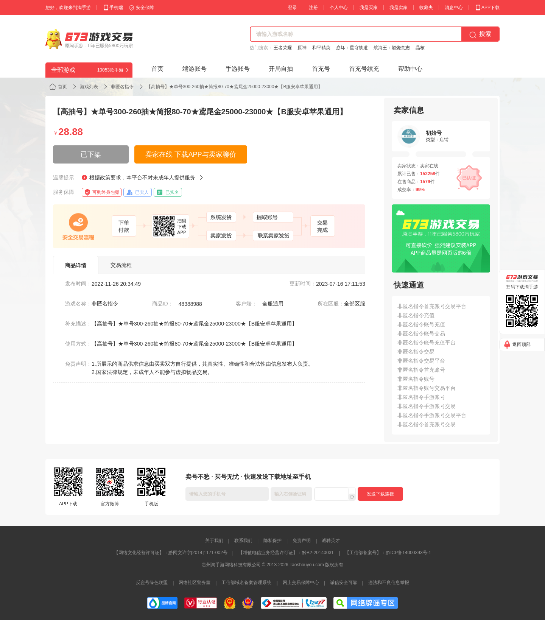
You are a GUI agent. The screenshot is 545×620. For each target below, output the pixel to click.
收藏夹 (426, 7)
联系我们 (243, 540)
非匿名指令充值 (415, 315)
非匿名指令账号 (415, 379)
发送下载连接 (380, 494)
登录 (292, 7)
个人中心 (339, 7)
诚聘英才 (331, 540)
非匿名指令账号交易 (421, 333)
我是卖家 (398, 7)
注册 (313, 7)
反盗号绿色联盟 (152, 582)
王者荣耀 (283, 47)
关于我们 (214, 540)
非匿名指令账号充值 (421, 324)
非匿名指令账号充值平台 (426, 343)
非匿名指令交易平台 (421, 361)
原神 (302, 47)
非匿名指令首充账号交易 (426, 424)
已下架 (91, 154)
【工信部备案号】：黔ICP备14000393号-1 (388, 552)
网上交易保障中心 (301, 582)
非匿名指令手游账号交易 (426, 406)
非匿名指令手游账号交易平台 (431, 415)
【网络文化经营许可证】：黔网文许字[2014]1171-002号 (170, 552)
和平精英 (321, 47)
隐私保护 (272, 540)
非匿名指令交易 (415, 352)
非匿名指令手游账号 (421, 397)
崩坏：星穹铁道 (352, 47)
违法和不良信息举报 (388, 582)
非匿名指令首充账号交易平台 (431, 306)
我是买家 (369, 7)
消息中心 (454, 7)
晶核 (420, 47)
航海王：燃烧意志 (392, 47)
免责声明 (302, 540)
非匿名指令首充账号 (421, 370)
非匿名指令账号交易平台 (426, 388)
